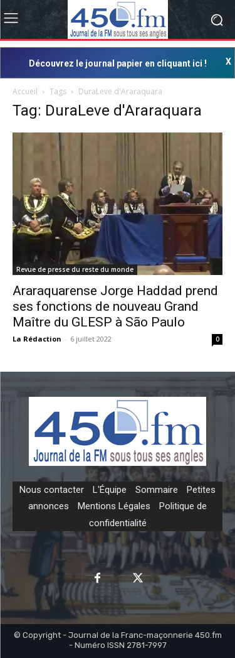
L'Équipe (110, 489)
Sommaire (156, 489)
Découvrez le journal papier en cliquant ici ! (118, 63)
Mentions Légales (114, 506)
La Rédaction (37, 338)
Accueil (25, 91)
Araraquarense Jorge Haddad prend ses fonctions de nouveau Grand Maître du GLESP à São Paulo (115, 306)
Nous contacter (51, 489)
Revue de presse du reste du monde (74, 269)
